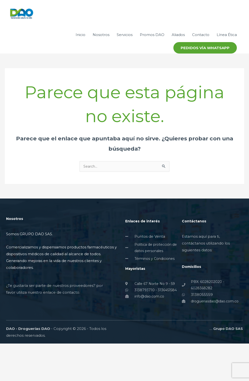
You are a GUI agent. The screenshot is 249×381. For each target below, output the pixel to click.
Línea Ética (227, 53)
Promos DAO (152, 53)
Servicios (125, 53)
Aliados (178, 53)
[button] (205, 67)
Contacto (200, 53)
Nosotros (101, 53)
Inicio (80, 53)
